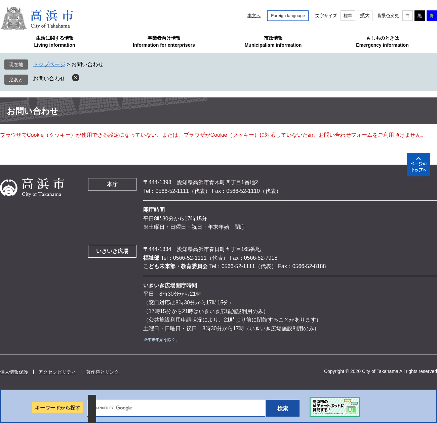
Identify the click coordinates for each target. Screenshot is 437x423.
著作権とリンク (102, 372)
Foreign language (288, 15)
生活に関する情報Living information (54, 41)
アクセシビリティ (57, 372)
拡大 (364, 15)
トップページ (49, 64)
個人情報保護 (14, 372)
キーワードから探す (57, 408)
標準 (348, 15)
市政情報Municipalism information (273, 41)
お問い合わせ (49, 78)
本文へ (254, 15)
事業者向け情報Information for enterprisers (164, 41)
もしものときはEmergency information (382, 41)
